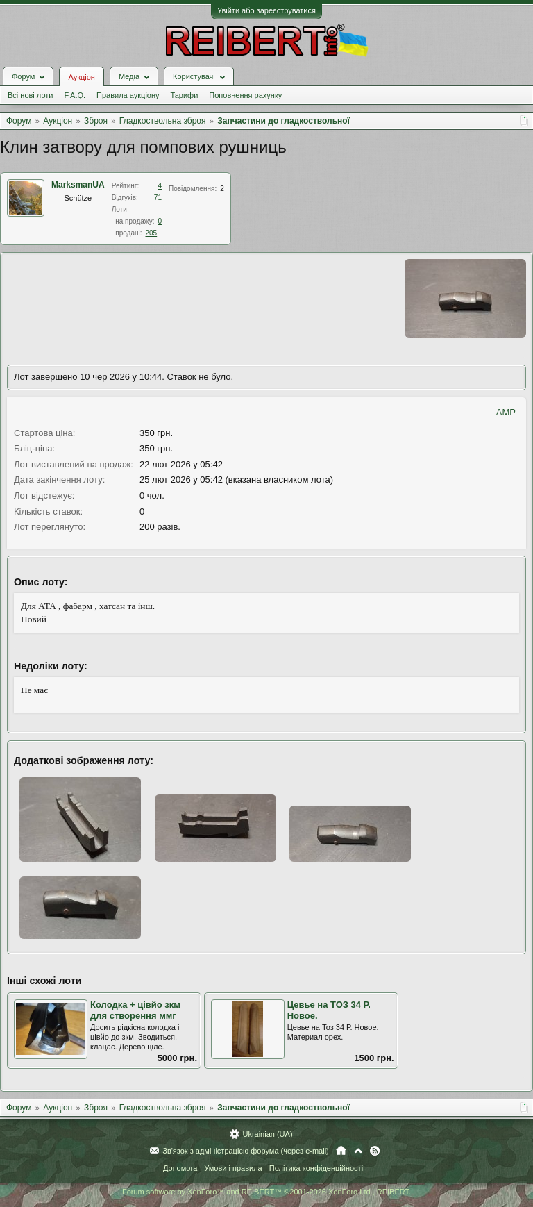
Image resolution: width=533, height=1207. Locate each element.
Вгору (358, 1151)
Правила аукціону (127, 95)
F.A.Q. (74, 95)
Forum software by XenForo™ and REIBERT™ (266, 1192)
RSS (375, 1151)
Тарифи (184, 95)
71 (158, 197)
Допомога (180, 1168)
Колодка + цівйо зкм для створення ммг (135, 1010)
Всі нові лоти (30, 95)
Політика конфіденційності (316, 1168)
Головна (341, 1151)
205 (152, 233)
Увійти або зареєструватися (266, 10)
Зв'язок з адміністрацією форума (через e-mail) (245, 1151)
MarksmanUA (78, 185)
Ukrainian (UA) (267, 1134)
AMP (506, 412)
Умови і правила (233, 1168)
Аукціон (81, 77)
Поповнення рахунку (245, 95)
